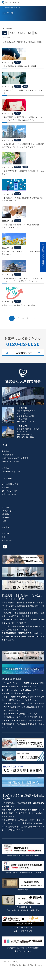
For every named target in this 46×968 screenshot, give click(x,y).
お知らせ (5, 534)
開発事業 (5, 451)
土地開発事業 (7, 455)
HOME (4, 445)
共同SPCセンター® (10, 461)
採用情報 (5, 527)
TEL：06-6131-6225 (25, 422)
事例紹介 (21, 33)
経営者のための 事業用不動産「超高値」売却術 (22, 42)
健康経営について (9, 494)
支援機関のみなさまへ (11, 472)
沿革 (4, 521)
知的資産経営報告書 (10, 484)
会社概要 (6, 518)
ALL (4, 33)
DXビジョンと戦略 (9, 491)
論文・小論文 (7, 540)
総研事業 (5, 468)
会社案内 (5, 507)
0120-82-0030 (23, 344)
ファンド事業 (7, 478)
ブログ (12, 33)
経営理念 (6, 514)
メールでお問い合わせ (23, 353)
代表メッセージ (8, 511)
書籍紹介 (6, 37)
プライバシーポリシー (11, 962)
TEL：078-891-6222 (25, 437)
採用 (36, 33)
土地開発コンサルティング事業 (15, 458)
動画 (30, 33)
